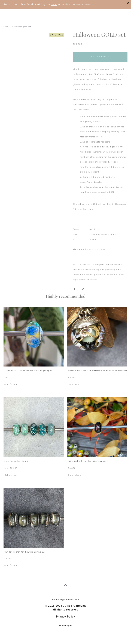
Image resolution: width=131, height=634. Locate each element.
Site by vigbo (65, 626)
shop (6, 27)
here (54, 4)
